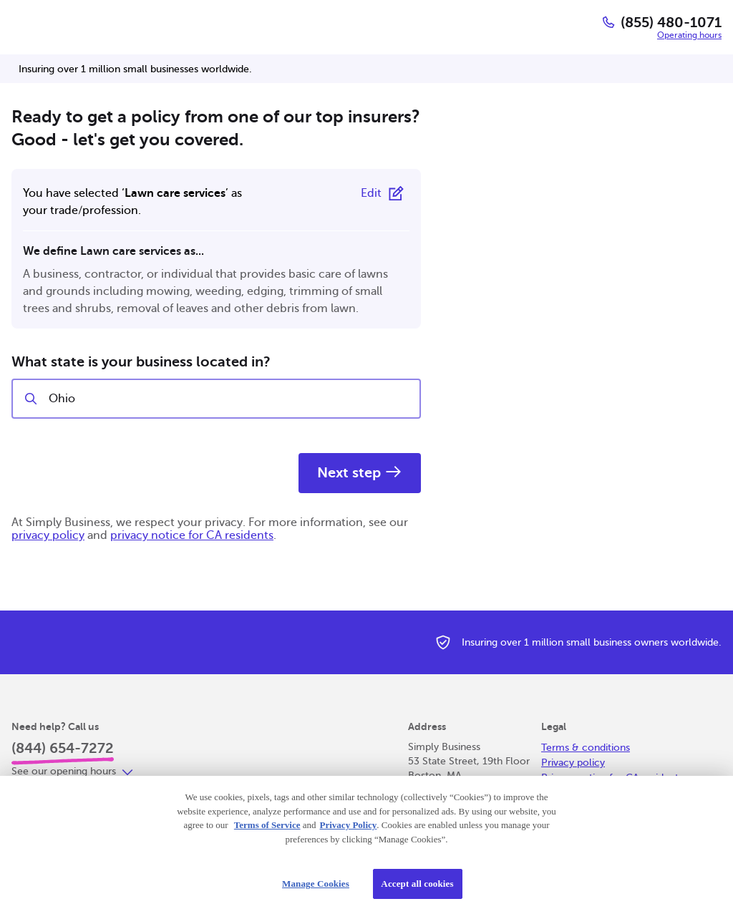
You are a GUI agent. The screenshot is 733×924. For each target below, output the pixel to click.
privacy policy (47, 535)
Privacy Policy (348, 825)
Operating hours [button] (689, 35)
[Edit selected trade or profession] (384, 193)
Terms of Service (267, 825)
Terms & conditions (585, 747)
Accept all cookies (417, 883)
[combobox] (228, 398)
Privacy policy (573, 762)
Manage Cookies (315, 883)
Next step (359, 473)
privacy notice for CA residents (191, 535)
